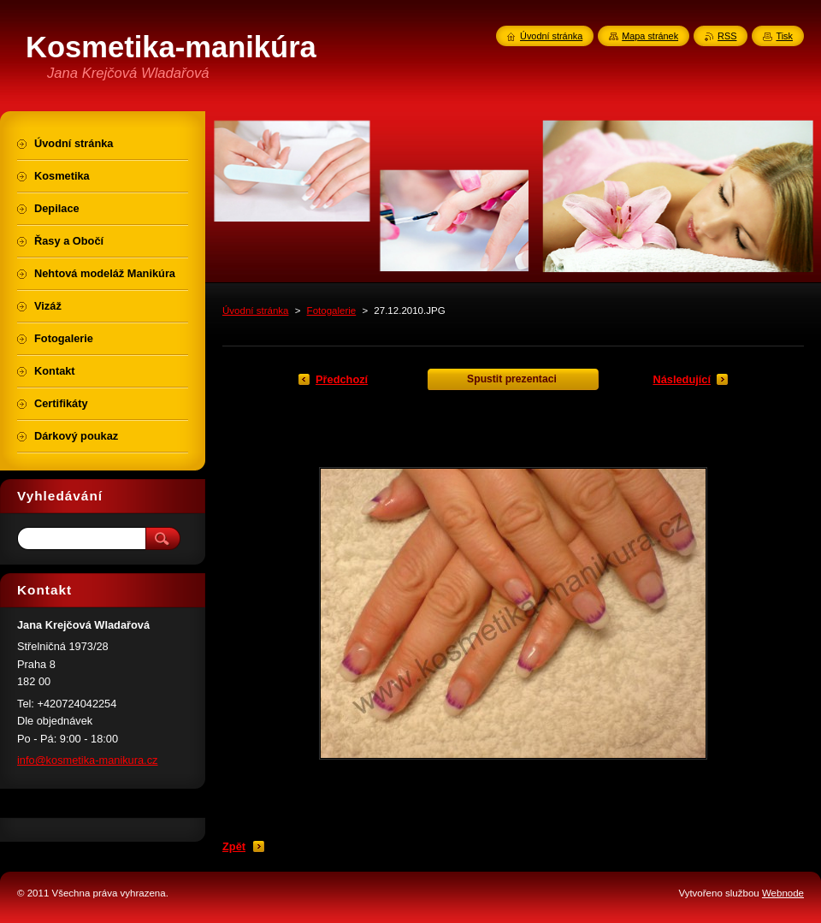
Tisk (784, 36)
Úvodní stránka (255, 310)
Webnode (783, 893)
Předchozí (342, 379)
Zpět (233, 846)
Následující (682, 379)
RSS (727, 36)
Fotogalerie (332, 310)
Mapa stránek (650, 36)
